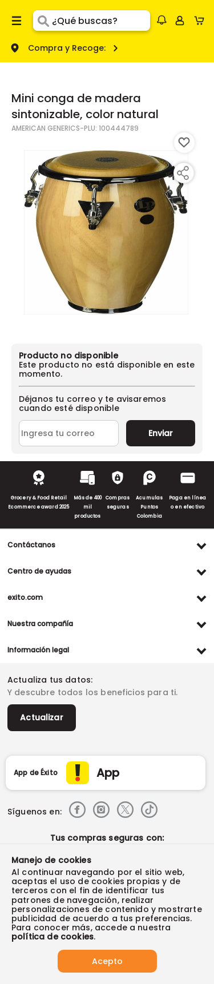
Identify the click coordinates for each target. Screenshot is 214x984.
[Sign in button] (179, 20)
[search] (101, 20)
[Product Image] (106, 232)
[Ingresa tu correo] (69, 433)
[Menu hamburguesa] (17, 20)
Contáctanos (31, 545)
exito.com (25, 597)
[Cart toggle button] (201, 20)
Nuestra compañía (40, 623)
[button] (161, 20)
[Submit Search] (42, 20)
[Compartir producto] (182, 173)
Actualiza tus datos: (49, 679)
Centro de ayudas (39, 571)
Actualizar (41, 717)
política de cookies (52, 936)
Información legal (38, 650)
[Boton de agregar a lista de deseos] (184, 142)
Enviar (160, 433)
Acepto (107, 961)
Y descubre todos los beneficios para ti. (92, 692)
